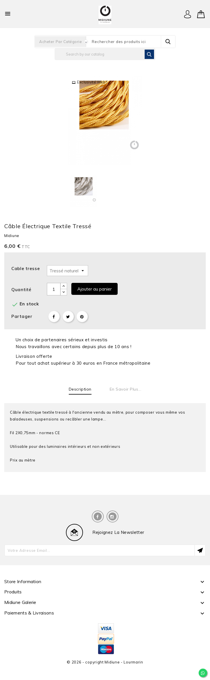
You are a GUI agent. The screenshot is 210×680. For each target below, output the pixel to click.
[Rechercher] (105, 54)
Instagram (113, 516)
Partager (54, 316)
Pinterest (82, 316)
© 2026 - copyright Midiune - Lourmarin (105, 662)
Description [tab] (80, 389)
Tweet (68, 316)
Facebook (98, 516)
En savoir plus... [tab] (126, 389)
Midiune (11, 235)
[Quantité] (54, 289)
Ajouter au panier (94, 289)
